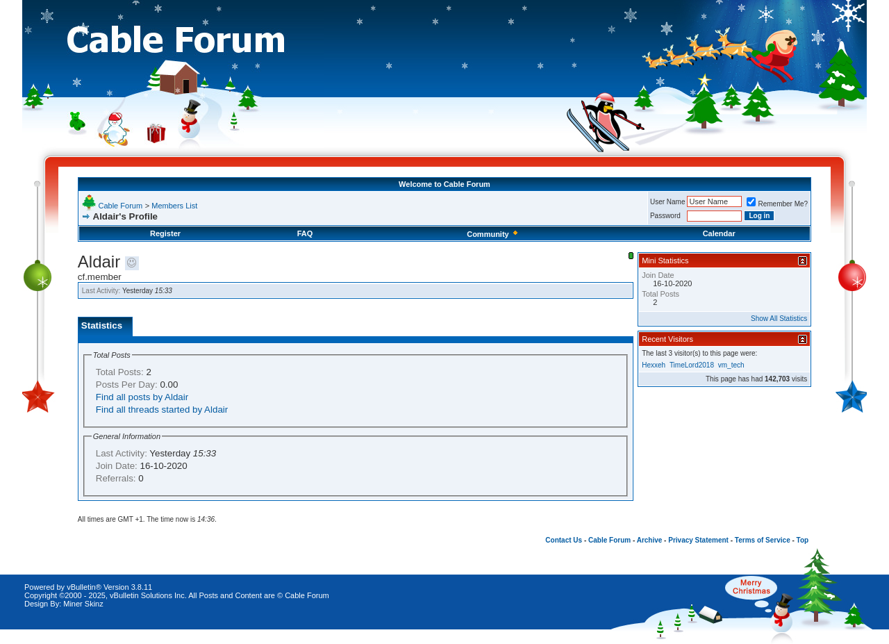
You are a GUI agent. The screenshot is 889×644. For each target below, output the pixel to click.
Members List (174, 205)
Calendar (719, 233)
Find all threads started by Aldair (162, 409)
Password (665, 216)
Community (493, 234)
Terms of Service (762, 540)
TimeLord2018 (692, 365)
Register (165, 233)
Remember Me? (777, 204)
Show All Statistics (779, 318)
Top (803, 540)
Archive (650, 540)
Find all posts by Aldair (142, 397)
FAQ (305, 233)
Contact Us (563, 540)
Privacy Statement (698, 540)
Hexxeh (653, 365)
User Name (668, 202)
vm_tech (731, 365)
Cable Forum (121, 205)
